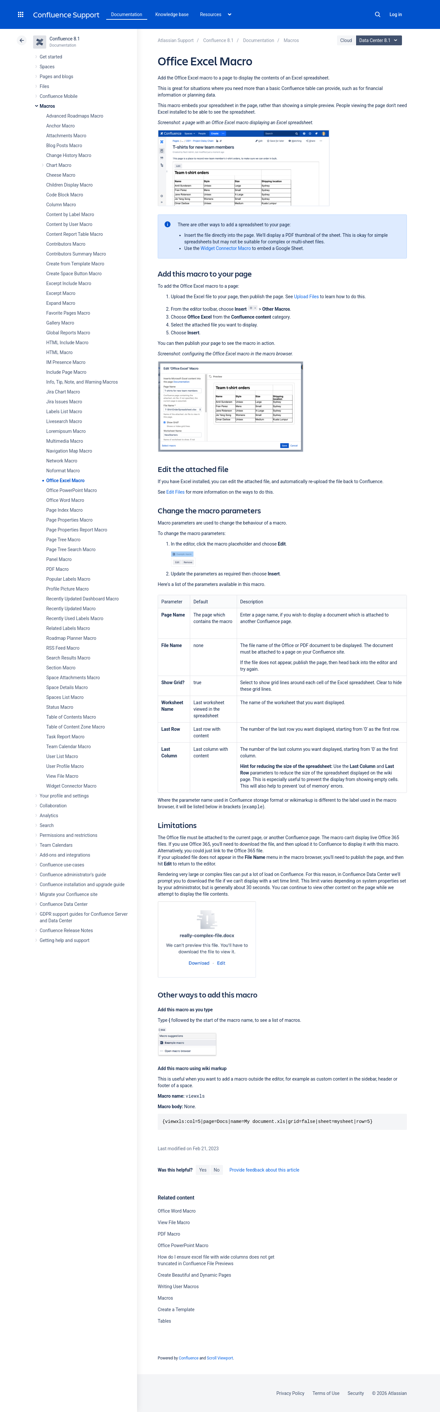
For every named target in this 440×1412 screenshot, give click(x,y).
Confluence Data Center (64, 904)
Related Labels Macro (68, 628)
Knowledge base (172, 14)
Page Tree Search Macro (70, 549)
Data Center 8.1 (379, 40)
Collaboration (53, 805)
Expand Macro (60, 303)
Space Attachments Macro (73, 677)
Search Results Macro (68, 658)
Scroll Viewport (220, 1358)
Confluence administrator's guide (73, 874)
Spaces (47, 66)
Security (356, 1393)
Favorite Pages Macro (68, 313)
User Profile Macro (65, 766)
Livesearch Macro (64, 421)
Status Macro (59, 707)
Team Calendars (56, 845)
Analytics (49, 815)
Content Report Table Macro (74, 234)
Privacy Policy (290, 1393)
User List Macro (62, 756)
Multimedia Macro (64, 441)
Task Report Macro (65, 736)
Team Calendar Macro (68, 746)
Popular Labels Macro (68, 579)
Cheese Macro (60, 175)
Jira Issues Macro (64, 401)
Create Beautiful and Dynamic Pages (194, 1275)
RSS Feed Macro (62, 648)
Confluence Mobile (58, 96)
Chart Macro (58, 165)
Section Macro (60, 667)
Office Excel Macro (65, 480)
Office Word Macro (65, 500)
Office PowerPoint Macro (71, 490)
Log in (396, 14)
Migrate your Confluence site (68, 894)
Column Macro (61, 204)
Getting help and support (65, 940)
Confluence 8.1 (65, 38)
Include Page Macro (66, 372)
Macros (47, 106)
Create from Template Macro (75, 263)
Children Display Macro (69, 185)
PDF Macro (57, 569)
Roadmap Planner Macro (71, 638)
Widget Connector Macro (71, 786)
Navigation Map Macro (69, 451)
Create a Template (176, 1309)
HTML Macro (59, 352)
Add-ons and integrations (65, 855)
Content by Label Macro (70, 214)
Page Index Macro (64, 510)
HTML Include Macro (67, 342)
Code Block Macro (64, 194)
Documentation (126, 14)
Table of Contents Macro (71, 717)
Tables (164, 1321)
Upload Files (306, 296)
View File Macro (62, 776)
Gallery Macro (60, 322)
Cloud (346, 40)
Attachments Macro (66, 135)
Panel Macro (58, 559)
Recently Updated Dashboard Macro (82, 598)
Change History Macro (68, 155)
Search (377, 14)
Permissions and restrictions (68, 835)
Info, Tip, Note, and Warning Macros (82, 382)
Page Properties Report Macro (76, 529)
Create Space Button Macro (74, 273)
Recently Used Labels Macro (74, 618)
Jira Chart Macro (63, 391)
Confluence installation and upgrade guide (82, 884)
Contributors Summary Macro (76, 254)
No (217, 1170)
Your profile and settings (64, 795)
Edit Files (175, 492)
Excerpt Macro (60, 293)
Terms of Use (325, 1393)
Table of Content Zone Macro (75, 726)
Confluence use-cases (62, 864)
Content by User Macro (69, 224)
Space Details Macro (67, 687)
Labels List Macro (64, 411)
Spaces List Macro (65, 697)
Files (44, 86)
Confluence (188, 1358)
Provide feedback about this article (264, 1170)
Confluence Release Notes (66, 930)
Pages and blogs (56, 76)
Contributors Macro (66, 244)
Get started (51, 56)
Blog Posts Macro (64, 145)
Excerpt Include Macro (68, 283)
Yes (202, 1170)
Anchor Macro (60, 125)
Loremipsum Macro (66, 431)
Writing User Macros (178, 1286)
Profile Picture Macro (67, 589)
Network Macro (61, 460)
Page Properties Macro (69, 520)
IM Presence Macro (66, 362)
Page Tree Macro (63, 539)
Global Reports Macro (68, 332)
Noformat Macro (63, 470)
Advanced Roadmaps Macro (74, 116)
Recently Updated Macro (71, 608)
